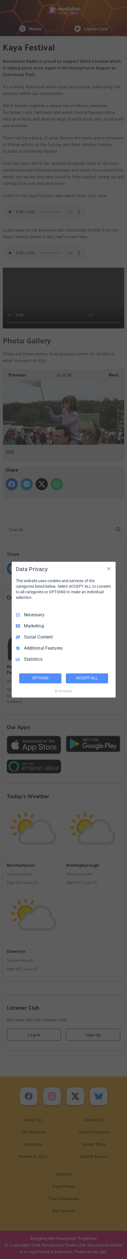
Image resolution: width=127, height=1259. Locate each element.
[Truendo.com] (64, 691)
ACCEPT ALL (87, 678)
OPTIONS (40, 678)
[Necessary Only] (109, 569)
